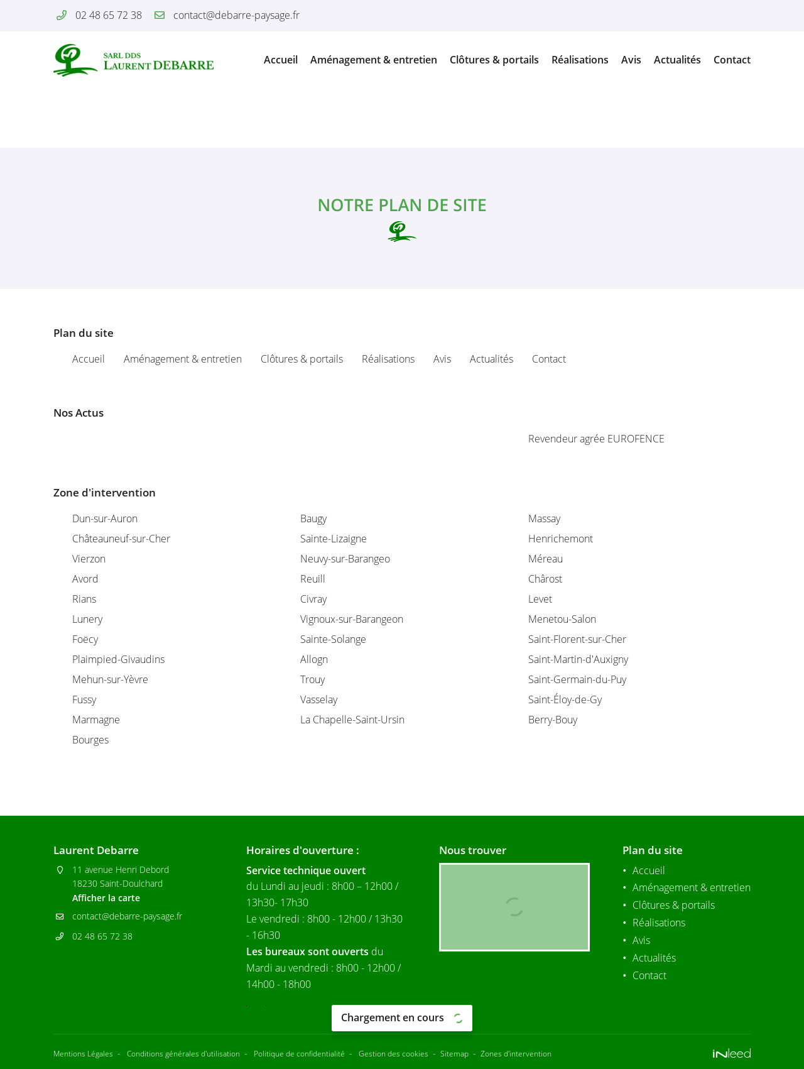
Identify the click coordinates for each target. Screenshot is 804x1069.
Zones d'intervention (576, 1051)
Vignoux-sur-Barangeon (351, 619)
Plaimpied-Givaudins (118, 659)
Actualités (677, 60)
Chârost (545, 579)
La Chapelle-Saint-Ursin (352, 719)
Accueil (281, 60)
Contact (732, 60)
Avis (631, 60)
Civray (313, 599)
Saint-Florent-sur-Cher (577, 639)
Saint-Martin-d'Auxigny (578, 659)
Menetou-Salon (562, 619)
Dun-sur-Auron (105, 518)
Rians (84, 599)
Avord (85, 579)
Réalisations (580, 60)
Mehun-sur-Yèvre (110, 679)
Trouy (312, 679)
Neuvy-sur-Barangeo (345, 559)
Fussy (84, 699)
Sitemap (508, 1051)
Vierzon (89, 559)
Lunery (87, 619)
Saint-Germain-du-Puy (577, 679)
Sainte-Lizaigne (333, 538)
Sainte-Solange (333, 639)
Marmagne (96, 719)
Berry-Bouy (552, 719)
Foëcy (85, 639)
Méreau (545, 559)
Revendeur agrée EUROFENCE (596, 439)
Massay (544, 518)
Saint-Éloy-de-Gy (565, 699)
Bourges (90, 740)
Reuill (312, 579)
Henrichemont (560, 538)
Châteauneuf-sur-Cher (121, 538)
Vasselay (318, 699)
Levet (540, 599)
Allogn (314, 659)
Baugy (313, 518)
